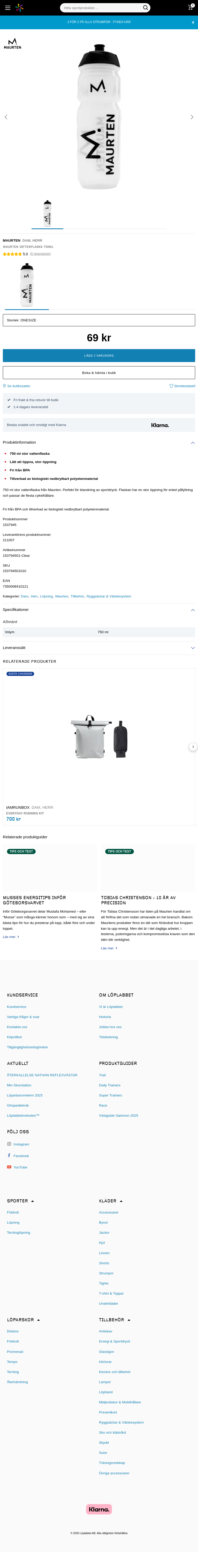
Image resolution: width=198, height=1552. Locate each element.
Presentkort (108, 1412)
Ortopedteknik (18, 1105)
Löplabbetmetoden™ (23, 1115)
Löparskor (20, 1320)
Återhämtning (17, 1382)
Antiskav (105, 1331)
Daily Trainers (109, 1085)
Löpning (46, 596)
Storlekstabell (182, 386)
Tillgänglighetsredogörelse (27, 1047)
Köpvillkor (14, 1037)
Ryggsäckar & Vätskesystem (109, 596)
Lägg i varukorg (99, 356)
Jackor (104, 1233)
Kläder (107, 1201)
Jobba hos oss (110, 1027)
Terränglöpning (18, 1233)
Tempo (12, 1362)
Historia (105, 1017)
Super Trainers (110, 1095)
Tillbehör (77, 596)
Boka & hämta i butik (99, 373)
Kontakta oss (17, 1027)
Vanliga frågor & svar (23, 1017)
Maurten (61, 596)
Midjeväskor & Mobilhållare (120, 1402)
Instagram (18, 1144)
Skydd (104, 1443)
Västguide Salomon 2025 (118, 1115)
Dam (24, 596)
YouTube (17, 1167)
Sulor (103, 1453)
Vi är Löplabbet (111, 1007)
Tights (104, 1283)
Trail (102, 1075)
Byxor (103, 1222)
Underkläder (108, 1303)
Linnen (104, 1253)
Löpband (106, 1392)
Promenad (15, 1352)
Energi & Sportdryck (114, 1341)
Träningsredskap (112, 1463)
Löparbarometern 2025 (25, 1095)
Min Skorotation (19, 1085)
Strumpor (106, 1273)
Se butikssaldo (16, 386)
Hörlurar (105, 1362)
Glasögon (106, 1352)
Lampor (105, 1382)
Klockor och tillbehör (115, 1372)
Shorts (104, 1263)
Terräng (13, 1372)
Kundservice (16, 1007)
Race (103, 1105)
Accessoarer (109, 1212)
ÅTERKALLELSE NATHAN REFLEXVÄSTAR (42, 1075)
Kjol (102, 1243)
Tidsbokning (108, 1037)
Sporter (17, 1201)
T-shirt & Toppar (111, 1293)
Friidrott (13, 1212)
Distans (13, 1331)
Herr (34, 596)
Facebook (18, 1155)
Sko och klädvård (112, 1432)
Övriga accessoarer (114, 1473)
